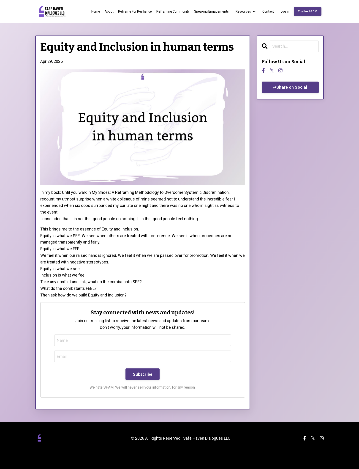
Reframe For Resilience (135, 11)
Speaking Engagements (211, 11)
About (109, 11)
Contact (268, 11)
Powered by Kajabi (310, 457)
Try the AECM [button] (307, 11)
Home (95, 11)
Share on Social (291, 87)
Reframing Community (173, 11)
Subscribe (142, 374)
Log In (285, 11)
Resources (246, 11)
